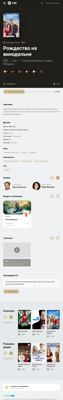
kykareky (7, 216)
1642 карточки (9, 223)
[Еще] (56, 84)
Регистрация (56, 3)
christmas (7, 170)
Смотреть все (8, 322)
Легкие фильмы (11, 220)
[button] (58, 178)
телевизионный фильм (32, 61)
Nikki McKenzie (48, 187)
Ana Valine (14, 142)
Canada (11, 133)
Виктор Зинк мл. (19, 187)
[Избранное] (9, 84)
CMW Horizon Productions (11, 161)
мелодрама (8, 64)
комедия (48, 61)
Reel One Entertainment (41, 161)
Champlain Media (27, 161)
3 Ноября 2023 (16, 136)
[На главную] (12, 3)
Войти (48, 3)
